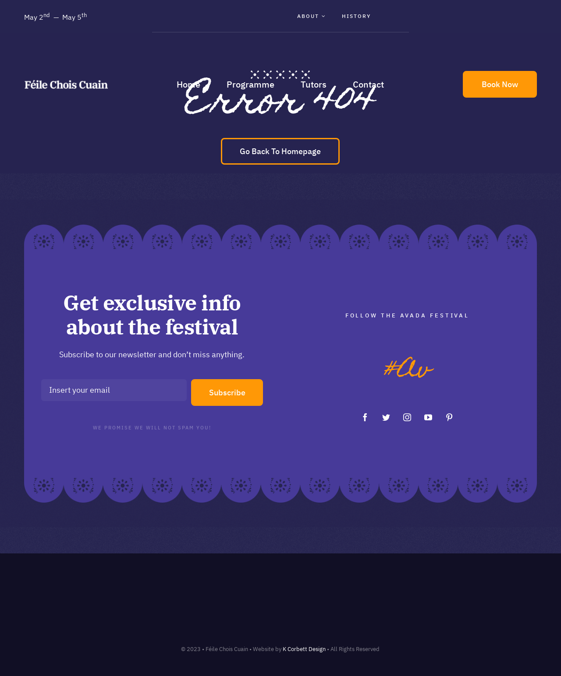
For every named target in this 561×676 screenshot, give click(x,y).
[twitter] (386, 417)
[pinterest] (449, 417)
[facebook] (365, 417)
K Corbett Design (304, 649)
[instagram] (407, 417)
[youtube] (428, 417)
